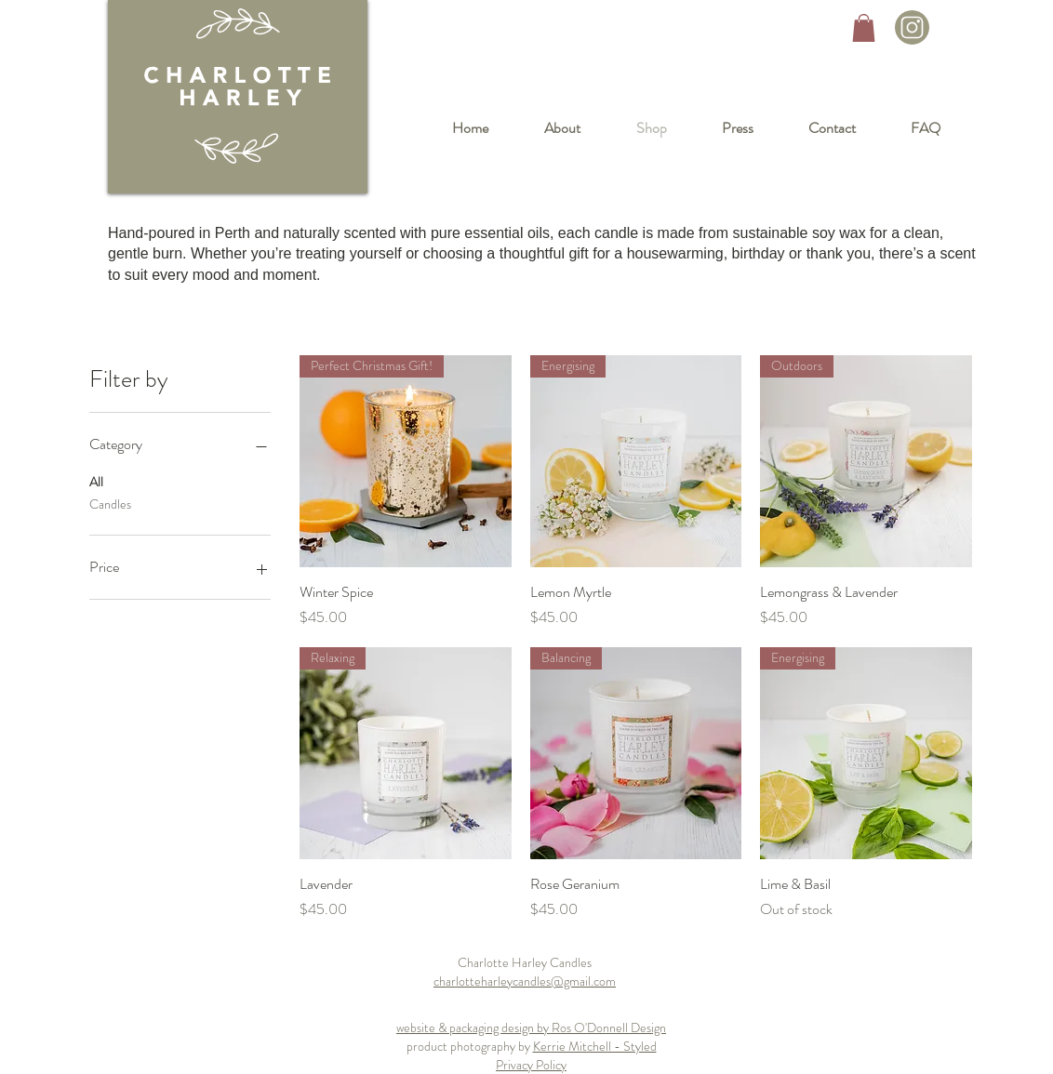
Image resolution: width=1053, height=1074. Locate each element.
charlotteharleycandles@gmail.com (524, 981)
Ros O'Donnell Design (609, 1027)
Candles (110, 503)
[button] (863, 28)
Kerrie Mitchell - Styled (595, 1046)
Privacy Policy (531, 1064)
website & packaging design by (474, 1027)
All (96, 481)
